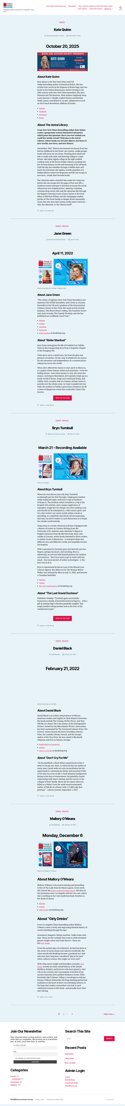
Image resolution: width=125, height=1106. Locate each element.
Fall (46, 211)
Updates (66, 227)
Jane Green (62, 234)
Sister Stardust (45, 334)
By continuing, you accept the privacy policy (26, 1060)
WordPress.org (71, 1087)
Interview (51, 211)
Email (14, 1053)
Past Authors (82, 9)
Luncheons (17, 1080)
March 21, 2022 (75, 436)
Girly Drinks (44, 912)
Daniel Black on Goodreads (50, 746)
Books (41, 119)
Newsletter (72, 6)
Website (42, 109)
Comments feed (72, 1084)
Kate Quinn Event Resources (56, 6)
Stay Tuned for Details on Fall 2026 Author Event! (95, 6)
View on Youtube (62, 399)
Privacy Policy (42, 1101)
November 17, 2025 (75, 37)
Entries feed (70, 1081)
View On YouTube (62, 620)
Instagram (43, 115)
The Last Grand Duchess (49, 588)
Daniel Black (62, 649)
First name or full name (19, 1046)
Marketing (56, 656)
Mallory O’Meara (62, 820)
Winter (52, 406)
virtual (47, 406)
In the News (15, 1083)
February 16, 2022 (70, 827)
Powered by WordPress (57, 1101)
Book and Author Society (56, 37)
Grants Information (95, 9)
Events (62, 23)
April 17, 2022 (75, 241)
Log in (67, 1078)
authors (42, 211)
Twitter (42, 325)
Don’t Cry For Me (46, 753)
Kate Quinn (62, 29)
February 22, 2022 (70, 656)
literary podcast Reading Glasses (65, 893)
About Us (107, 9)
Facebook (43, 112)
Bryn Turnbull (62, 428)
